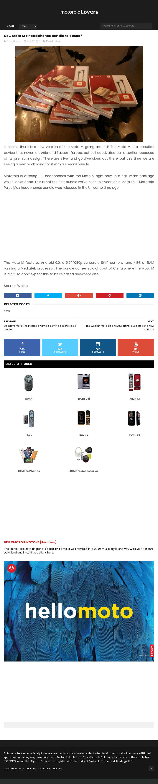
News (58, 46)
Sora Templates (27, 773)
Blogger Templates (51, 773)
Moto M (50, 46)
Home (10, 29)
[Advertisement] (79, 228)
